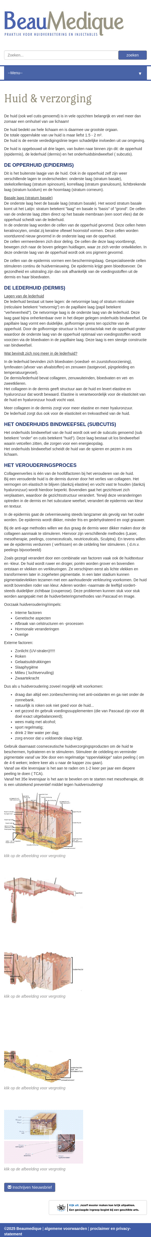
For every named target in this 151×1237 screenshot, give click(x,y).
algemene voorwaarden (66, 1228)
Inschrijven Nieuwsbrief (30, 1187)
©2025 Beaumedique (22, 1228)
